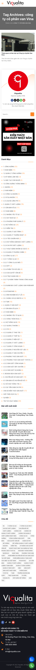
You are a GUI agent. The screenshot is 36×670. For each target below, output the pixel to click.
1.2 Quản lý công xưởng (12, 173)
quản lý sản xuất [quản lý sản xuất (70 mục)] (9, 568)
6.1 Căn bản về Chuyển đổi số (14, 380)
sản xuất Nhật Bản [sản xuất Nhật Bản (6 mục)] (9, 570)
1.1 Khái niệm (7, 170)
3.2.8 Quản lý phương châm (13, 252)
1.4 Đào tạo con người (11, 180)
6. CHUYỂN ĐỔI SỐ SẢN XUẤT (13, 377)
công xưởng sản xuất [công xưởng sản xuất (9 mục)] (16, 538)
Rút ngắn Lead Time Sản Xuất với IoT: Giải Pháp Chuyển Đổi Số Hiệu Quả (21, 502)
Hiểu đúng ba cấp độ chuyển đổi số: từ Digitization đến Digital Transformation (21, 449)
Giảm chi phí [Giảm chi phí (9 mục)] (26, 541)
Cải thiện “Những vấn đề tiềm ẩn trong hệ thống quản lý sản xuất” (20, 457)
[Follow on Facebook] (12, 100)
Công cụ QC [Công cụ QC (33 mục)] (23, 536)
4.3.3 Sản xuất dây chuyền (13, 367)
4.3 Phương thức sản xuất (13, 356)
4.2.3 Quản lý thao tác (11, 332)
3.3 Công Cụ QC (9, 255)
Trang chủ (8, 23)
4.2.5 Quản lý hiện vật (11, 339)
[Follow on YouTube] (24, 100)
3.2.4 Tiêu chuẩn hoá (11, 238)
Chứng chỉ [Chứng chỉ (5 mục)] (17, 531)
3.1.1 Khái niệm (8, 211)
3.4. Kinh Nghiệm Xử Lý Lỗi (12, 295)
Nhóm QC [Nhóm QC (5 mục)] (6, 553)
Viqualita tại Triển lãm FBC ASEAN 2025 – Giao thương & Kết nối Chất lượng (21, 474)
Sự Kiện (6, 397)
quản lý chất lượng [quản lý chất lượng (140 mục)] (14, 563)
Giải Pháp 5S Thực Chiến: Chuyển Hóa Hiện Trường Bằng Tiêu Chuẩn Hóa (21, 415)
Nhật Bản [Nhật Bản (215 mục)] (15, 553)
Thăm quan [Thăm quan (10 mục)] (23, 570)
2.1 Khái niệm (7, 190)
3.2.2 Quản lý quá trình (12, 231)
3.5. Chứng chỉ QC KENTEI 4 (13, 298)
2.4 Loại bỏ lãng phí (10, 201)
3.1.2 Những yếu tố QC (11, 214)
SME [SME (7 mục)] (19, 568)
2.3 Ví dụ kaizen (9, 197)
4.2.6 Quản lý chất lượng (13, 343)
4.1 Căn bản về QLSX (10, 308)
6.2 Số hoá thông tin (11, 384)
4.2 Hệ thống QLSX (10, 322)
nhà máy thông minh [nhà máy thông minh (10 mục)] (25, 550)
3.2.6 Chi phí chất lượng (12, 245)
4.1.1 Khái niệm (8, 312)
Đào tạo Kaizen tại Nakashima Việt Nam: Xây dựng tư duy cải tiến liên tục (21, 494)
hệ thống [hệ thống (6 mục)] (6, 543)
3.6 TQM (6, 302)
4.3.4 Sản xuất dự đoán (12, 370)
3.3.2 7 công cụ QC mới (11, 262)
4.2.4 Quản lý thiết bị (11, 336)
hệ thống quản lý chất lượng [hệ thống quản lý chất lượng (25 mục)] (22, 543)
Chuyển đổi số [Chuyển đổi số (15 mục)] (23, 528)
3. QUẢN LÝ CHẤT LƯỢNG (12, 204)
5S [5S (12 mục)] (3, 526)
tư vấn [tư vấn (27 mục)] (24, 575)
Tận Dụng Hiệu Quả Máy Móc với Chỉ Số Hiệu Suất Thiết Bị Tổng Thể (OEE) (21, 511)
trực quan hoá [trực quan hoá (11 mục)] (13, 575)
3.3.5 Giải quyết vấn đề (11, 273)
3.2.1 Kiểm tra (8, 228)
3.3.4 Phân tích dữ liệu (11, 269)
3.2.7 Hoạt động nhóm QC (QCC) (15, 249)
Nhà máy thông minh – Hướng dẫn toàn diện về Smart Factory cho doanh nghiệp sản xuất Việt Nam (21, 441)
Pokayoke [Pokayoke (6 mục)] (22, 560)
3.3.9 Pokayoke (8, 291)
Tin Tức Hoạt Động (10, 401)
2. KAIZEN (6, 187)
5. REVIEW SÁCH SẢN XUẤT (12, 373)
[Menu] (2, 3)
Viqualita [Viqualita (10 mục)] (6, 578)
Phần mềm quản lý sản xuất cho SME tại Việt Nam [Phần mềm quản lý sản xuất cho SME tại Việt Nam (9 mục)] (16, 559)
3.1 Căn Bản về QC (9, 207)
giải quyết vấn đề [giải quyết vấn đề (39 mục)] (13, 541)
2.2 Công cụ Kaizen (10, 194)
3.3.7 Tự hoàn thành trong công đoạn (18, 279)
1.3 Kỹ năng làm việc (11, 177)
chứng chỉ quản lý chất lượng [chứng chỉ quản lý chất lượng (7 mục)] (16, 532)
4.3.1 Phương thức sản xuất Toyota (16, 360)
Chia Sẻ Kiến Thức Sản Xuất (13, 391)
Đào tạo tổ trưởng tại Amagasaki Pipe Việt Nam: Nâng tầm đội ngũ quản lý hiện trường (20, 466)
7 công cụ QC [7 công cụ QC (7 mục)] (12, 526)
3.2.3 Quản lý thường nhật (13, 235)
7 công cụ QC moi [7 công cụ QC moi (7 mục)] (25, 526)
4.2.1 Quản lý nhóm (10, 325)
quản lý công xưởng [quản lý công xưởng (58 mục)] (23, 565)
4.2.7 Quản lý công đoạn (12, 346)
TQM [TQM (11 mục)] (12, 573)
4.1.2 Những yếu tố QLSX (12, 315)
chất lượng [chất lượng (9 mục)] (7, 531)
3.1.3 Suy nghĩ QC (9, 218)
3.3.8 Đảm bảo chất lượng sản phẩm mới (18, 285)
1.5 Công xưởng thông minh (13, 184)
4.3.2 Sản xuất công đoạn (13, 363)
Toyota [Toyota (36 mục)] (5, 573)
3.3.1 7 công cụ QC (10, 259)
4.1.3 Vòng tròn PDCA (11, 319)
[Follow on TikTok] (15, 100)
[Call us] (21, 100)
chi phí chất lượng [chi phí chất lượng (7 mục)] (9, 528)
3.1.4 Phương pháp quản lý (13, 221)
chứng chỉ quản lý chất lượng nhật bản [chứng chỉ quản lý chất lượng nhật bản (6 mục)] (16, 535)
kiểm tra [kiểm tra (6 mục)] (14, 545)
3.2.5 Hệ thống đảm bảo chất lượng (17, 242)
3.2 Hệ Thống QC (9, 225)
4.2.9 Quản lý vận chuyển (13, 353)
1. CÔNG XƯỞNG (8, 166)
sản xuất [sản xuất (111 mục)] (27, 568)
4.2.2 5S (6, 329)
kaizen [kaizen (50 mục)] (5, 545)
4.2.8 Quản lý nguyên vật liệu (14, 349)
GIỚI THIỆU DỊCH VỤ (10, 394)
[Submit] (32, 114)
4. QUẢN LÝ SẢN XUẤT (11, 305)
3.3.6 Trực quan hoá (10, 276)
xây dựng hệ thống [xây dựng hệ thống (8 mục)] (19, 578)
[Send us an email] (18, 100)
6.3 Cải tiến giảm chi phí (12, 387)
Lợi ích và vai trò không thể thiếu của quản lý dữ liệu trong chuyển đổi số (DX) (20, 423)
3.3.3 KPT (6, 266)
